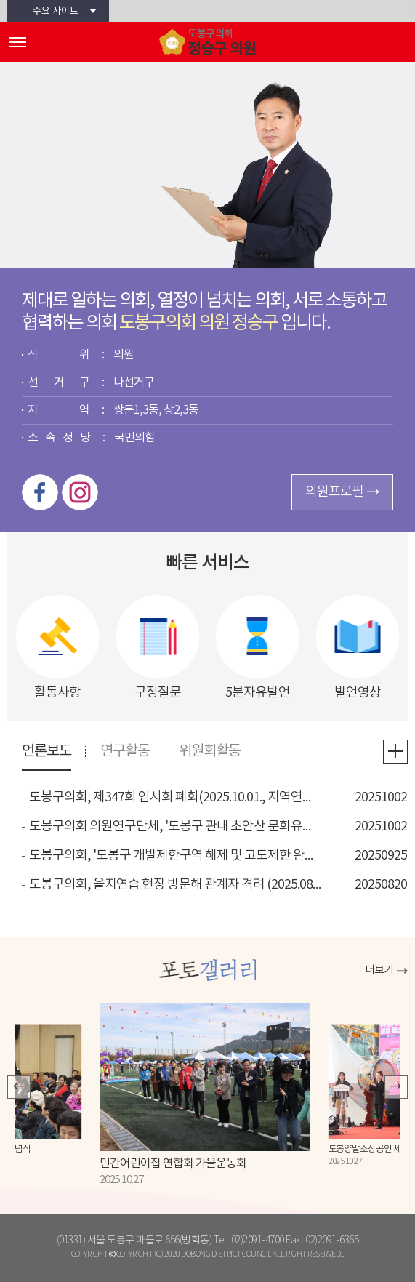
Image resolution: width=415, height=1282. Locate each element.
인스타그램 (80, 492)
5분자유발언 (257, 692)
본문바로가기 (0, 0)
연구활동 (125, 751)
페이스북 (40, 492)
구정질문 (157, 692)
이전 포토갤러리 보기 (19, 1087)
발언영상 (357, 692)
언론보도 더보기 (395, 752)
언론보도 (46, 751)
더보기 (379, 970)
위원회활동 (210, 751)
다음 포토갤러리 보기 (396, 1087)
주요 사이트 (55, 11)
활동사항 (57, 692)
